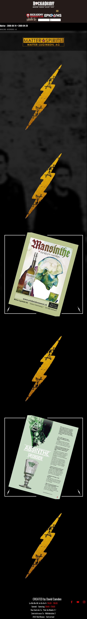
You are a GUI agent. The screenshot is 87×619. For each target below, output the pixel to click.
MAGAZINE (3, 29)
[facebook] (72, 602)
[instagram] (84, 602)
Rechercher (56, 20)
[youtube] (78, 602)
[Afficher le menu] (57, 11)
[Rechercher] (44, 20)
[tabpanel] (43, 613)
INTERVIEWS (10, 29)
